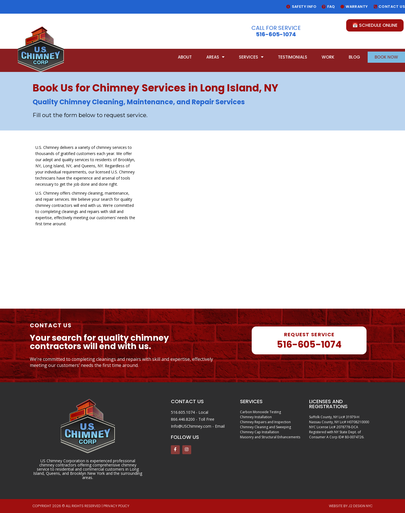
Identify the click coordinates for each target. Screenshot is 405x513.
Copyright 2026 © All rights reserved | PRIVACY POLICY (81, 506)
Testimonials (292, 57)
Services (251, 57)
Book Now (386, 57)
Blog (354, 57)
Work (328, 57)
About (185, 57)
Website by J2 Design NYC (351, 506)
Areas (215, 57)
